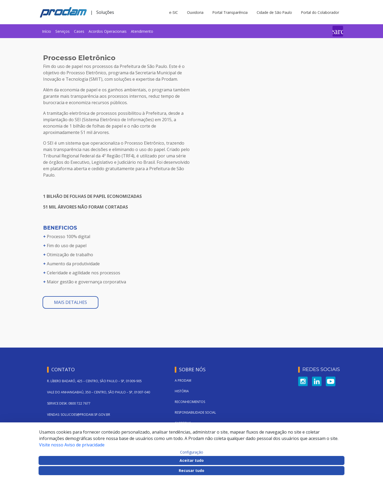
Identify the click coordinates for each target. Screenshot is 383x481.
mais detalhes (70, 302)
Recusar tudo (191, 470)
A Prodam (183, 380)
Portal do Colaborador (320, 12)
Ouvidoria (195, 12)
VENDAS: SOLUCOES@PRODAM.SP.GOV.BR (78, 414)
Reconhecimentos (190, 402)
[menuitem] (46, 31)
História (182, 391)
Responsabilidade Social (195, 412)
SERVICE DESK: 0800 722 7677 (68, 403)
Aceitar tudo (192, 460)
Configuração (191, 452)
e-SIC (173, 12)
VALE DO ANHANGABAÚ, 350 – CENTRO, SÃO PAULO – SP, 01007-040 (98, 392)
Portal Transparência (230, 12)
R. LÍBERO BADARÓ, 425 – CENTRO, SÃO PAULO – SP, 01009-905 (94, 381)
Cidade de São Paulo (274, 12)
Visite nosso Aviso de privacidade (72, 445)
